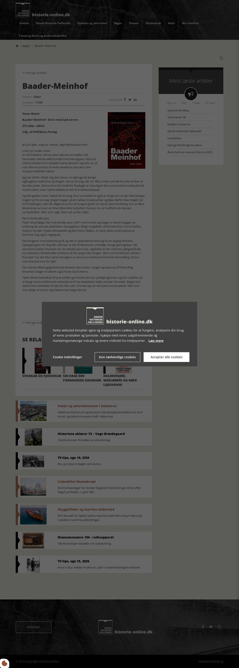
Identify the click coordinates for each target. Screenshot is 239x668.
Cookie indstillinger (67, 357)
